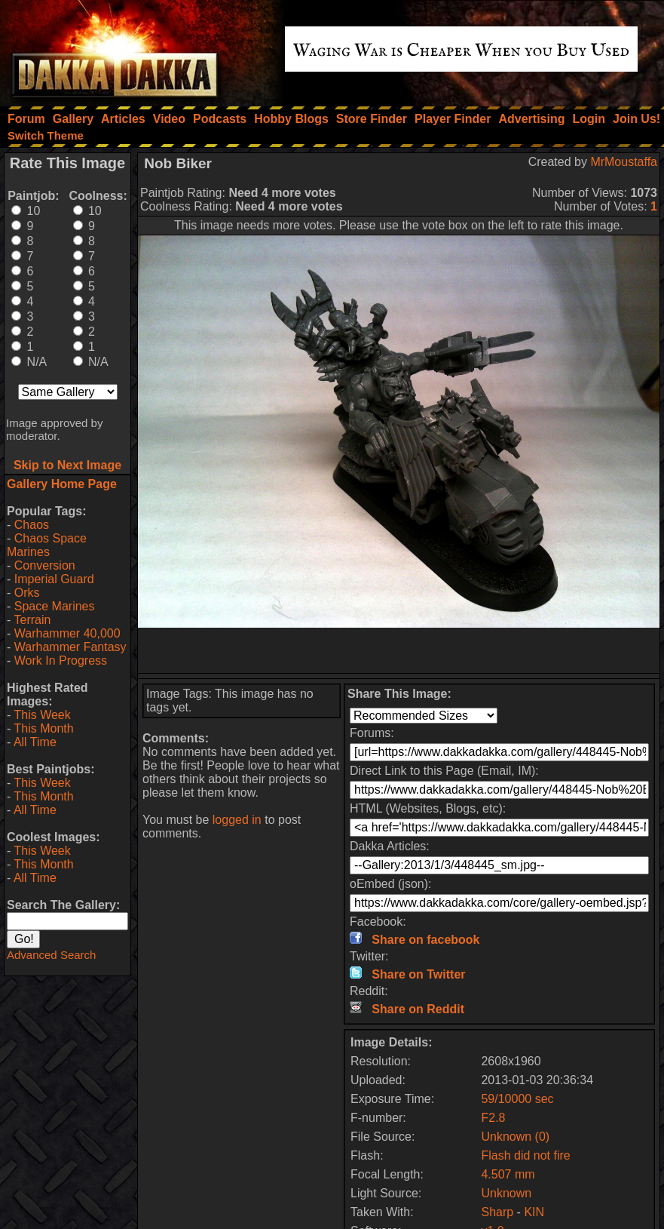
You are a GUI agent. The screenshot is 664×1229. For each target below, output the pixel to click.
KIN (534, 1212)
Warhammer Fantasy (70, 647)
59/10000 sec (517, 1098)
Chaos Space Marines (47, 545)
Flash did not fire (525, 1155)
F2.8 (493, 1117)
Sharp (497, 1212)
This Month (43, 728)
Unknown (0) (515, 1136)
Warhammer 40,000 (67, 633)
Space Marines (54, 606)
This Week (42, 714)
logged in (237, 819)
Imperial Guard (54, 579)
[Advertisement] (399, 650)
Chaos (31, 524)
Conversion (44, 565)
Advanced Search (51, 954)
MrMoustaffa (623, 161)
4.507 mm (507, 1174)
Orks (27, 592)
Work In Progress (60, 660)
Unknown (506, 1193)
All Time (35, 742)
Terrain (32, 619)
